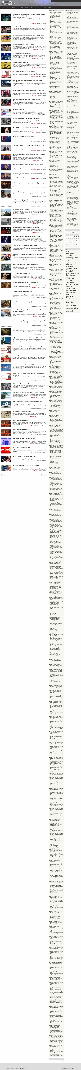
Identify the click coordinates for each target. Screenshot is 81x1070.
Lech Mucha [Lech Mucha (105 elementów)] (68, 273)
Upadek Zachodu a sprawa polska (21, 355)
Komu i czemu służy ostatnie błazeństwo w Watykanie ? (56, 679)
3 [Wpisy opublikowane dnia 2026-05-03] (78, 236)
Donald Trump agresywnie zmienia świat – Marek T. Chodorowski (28, 90)
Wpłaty (49, 7)
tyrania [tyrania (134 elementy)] (75, 303)
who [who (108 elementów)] (69, 310)
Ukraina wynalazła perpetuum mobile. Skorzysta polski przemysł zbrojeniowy (73, 179)
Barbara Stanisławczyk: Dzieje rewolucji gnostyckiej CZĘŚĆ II (56, 846)
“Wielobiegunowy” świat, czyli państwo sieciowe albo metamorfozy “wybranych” (72, 14)
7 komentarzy (44, 95)
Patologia (68, 63)
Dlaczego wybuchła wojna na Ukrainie (22, 218)
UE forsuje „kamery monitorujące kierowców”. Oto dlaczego (56, 460)
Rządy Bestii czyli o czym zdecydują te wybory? (24, 26)
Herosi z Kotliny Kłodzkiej (71, 96)
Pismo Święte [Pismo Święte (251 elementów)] (70, 288)
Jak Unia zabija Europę (18, 109)
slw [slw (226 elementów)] (67, 300)
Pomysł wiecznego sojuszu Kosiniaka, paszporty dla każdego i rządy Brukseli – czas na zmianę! (73, 76)
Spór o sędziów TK (57, 989)
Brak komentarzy (43, 178)
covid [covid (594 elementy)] (68, 260)
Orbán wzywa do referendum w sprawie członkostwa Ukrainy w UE (29, 173)
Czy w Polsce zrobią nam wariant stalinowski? (24, 71)
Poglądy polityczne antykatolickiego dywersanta (55, 16)
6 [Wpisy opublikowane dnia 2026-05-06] (70, 238)
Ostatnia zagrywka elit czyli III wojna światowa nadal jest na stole (28, 191)
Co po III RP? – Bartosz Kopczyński (21, 447)
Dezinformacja (69, 91)
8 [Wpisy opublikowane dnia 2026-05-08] (74, 238)
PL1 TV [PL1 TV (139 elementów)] (67, 290)
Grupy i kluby (37, 7)
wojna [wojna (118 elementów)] (72, 310)
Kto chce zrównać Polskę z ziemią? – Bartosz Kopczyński (26, 118)
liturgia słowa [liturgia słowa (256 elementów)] (70, 275)
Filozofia (8, 7)
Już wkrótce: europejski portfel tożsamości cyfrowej (25, 200)
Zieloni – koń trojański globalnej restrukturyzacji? (55, 99)
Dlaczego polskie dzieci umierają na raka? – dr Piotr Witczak (56, 598)
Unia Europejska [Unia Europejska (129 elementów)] (69, 308)
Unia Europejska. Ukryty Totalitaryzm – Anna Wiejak (26, 264)
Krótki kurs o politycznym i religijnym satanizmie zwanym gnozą (56, 820)
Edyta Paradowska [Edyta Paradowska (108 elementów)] (69, 264)
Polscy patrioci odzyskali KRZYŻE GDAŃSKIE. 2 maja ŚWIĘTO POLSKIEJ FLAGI (73, 94)
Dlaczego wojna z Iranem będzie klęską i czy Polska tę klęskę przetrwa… (73, 100)
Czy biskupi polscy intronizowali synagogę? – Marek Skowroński (56, 675)
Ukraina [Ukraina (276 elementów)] (73, 306)
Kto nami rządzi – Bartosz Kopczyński (22, 411)
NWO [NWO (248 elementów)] (71, 280)
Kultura (13, 7)
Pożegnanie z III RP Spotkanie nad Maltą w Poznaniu (56, 1049)
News (22, 7)
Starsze (2, 474)
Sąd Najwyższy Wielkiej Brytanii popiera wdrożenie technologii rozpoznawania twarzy (56, 1020)
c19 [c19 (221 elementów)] (70, 255)
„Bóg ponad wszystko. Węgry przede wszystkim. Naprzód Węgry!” (29, 145)
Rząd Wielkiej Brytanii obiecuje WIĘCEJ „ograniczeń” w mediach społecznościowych (73, 198)
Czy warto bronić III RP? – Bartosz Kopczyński (24, 456)
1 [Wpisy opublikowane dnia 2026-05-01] (74, 236)
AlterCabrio (35, 40)
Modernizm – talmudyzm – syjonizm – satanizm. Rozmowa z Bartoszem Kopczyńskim (73, 170)
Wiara (3, 7)
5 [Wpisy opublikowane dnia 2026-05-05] (68, 238)
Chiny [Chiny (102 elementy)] (73, 255)
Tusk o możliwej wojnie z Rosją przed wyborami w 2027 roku (56, 706)
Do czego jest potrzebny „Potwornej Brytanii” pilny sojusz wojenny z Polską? (73, 81)
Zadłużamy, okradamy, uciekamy (73, 29)
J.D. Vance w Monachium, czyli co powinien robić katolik (26, 236)
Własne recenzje (29, 7)
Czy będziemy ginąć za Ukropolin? (21, 209)
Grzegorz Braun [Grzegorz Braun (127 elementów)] (69, 268)
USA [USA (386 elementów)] (76, 308)
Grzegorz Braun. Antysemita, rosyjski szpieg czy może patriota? (56, 838)
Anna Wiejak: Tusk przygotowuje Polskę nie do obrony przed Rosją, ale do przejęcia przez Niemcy (73, 190)
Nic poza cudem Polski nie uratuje (73, 153)
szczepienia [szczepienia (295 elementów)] (73, 300)
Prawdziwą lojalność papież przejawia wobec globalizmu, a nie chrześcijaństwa (56, 933)
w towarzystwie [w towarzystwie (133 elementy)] (69, 311)
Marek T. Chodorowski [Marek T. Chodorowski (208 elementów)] (70, 277)
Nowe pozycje (44, 474)
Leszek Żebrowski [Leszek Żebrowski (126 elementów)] (75, 273)
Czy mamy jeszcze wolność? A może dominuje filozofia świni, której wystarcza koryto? (72, 47)
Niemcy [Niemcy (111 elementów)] (67, 280)
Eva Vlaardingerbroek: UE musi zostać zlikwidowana (25, 127)
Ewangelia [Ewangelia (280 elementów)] (69, 266)
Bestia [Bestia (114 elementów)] (67, 255)
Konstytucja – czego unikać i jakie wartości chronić (56, 198)
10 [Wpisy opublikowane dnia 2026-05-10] (78, 238)
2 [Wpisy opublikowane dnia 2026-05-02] (76, 236)
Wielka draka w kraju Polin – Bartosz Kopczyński (25, 245)
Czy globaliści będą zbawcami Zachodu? (22, 53)
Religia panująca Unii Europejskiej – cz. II (23, 420)
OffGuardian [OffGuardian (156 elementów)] (69, 284)
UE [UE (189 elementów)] (67, 306)
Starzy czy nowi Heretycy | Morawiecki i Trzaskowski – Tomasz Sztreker (72, 157)
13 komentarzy (43, 452)
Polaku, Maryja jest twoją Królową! (73, 132)
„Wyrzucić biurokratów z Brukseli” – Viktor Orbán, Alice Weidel (28, 182)
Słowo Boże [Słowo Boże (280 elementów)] (70, 302)
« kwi (66, 246)
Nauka (17, 7)
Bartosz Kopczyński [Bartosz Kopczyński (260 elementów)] (70, 252)
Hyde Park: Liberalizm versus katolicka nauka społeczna (56, 121)
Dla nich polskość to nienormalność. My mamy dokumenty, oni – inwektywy (72, 128)
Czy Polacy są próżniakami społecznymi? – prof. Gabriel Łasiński (28, 35)
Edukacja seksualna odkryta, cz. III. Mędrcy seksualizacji (26, 301)
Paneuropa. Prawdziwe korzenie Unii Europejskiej (25, 438)
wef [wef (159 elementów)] (67, 310)
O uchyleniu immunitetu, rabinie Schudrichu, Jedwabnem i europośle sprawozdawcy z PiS (72, 214)
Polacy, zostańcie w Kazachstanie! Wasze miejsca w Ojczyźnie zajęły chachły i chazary (73, 112)
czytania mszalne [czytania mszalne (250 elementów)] (71, 263)
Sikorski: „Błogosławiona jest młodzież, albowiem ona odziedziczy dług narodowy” (72, 210)
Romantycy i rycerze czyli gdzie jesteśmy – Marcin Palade (26, 227)
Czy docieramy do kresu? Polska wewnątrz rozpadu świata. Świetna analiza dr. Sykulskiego (73, 202)
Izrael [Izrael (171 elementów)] (75, 268)
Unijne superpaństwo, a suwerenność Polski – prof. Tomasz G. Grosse (29, 337)
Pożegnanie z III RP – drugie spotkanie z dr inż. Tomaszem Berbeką (29, 346)
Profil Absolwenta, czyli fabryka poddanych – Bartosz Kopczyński (28, 392)
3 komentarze (44, 40)
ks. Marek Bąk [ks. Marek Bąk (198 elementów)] (70, 271)
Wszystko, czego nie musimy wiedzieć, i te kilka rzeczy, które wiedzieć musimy (72, 109)
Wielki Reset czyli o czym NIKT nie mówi (22, 291)
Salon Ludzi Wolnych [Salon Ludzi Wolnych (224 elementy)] (69, 297)
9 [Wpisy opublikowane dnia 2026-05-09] (76, 238)
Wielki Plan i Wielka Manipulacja (21, 62)
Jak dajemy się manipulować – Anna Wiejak (23, 136)
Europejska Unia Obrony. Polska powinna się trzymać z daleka (28, 164)
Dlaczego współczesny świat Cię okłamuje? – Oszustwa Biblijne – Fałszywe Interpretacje (73, 104)
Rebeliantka (34, 23)
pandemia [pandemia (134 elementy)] (68, 286)
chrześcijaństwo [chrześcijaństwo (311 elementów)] (72, 258)
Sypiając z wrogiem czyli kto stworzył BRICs (23, 364)
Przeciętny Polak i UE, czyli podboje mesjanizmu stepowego (27, 329)
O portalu (44, 7)
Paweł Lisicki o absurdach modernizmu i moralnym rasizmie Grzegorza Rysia (73, 18)
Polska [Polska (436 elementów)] (73, 290)
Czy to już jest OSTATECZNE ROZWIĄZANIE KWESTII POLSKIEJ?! (72, 148)
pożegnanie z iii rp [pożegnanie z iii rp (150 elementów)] (70, 292)
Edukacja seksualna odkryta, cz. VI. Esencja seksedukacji (26, 282)
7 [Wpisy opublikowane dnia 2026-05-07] (72, 238)
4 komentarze (44, 58)
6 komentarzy (44, 232)
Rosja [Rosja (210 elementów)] (67, 294)
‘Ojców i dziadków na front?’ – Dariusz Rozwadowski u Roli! (55, 587)
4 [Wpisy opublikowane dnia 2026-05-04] (66, 238)
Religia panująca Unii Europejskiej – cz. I (23, 429)
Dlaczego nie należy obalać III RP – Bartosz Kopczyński (26, 465)
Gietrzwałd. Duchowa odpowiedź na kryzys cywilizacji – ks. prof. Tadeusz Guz (56, 695)
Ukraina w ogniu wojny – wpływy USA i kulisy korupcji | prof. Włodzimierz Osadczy (73, 138)
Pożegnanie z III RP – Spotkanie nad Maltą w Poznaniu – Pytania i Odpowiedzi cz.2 (73, 182)
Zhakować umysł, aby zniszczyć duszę (22, 383)
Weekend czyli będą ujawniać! (72, 21)
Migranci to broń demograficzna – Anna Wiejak (56, 435)
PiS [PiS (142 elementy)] (72, 286)
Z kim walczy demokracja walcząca (21, 273)
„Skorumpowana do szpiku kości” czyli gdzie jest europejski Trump (29, 320)
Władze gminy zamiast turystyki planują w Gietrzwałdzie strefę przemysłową (72, 186)
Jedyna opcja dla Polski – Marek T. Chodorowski (24, 44)
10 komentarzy (43, 76)
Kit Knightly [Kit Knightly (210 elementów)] (69, 270)
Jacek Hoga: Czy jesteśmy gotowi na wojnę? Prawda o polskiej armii (56, 377)
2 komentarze (44, 49)
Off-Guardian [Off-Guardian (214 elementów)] (70, 282)
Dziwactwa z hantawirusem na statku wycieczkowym (54, 63)
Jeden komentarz (43, 23)
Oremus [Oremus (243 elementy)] (75, 284)
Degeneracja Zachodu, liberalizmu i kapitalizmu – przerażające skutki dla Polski (56, 1036)
